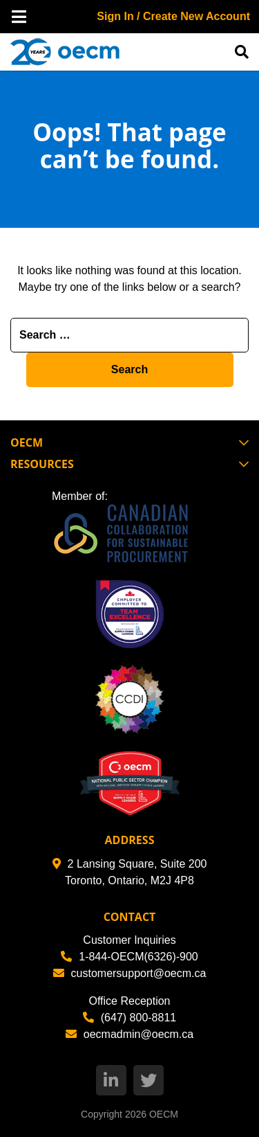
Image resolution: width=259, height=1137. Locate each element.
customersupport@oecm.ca (130, 973)
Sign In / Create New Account (173, 16)
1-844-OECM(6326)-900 (129, 957)
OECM (163, 1114)
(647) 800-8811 (129, 1017)
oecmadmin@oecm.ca (129, 1034)
